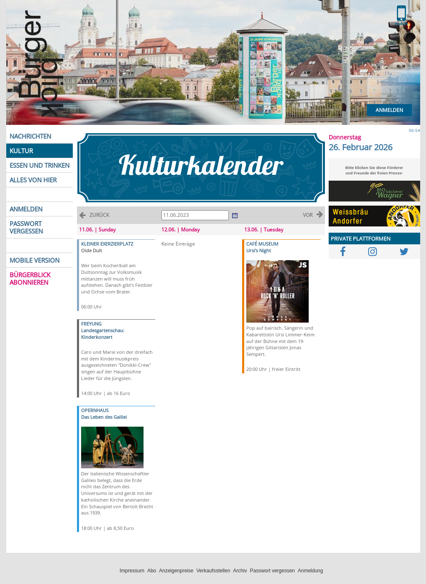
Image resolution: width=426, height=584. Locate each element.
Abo (151, 571)
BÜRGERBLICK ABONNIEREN (30, 278)
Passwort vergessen (272, 571)
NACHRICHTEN (30, 136)
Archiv (240, 571)
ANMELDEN (26, 209)
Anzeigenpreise (176, 571)
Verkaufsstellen (213, 571)
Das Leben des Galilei (104, 417)
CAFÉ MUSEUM (262, 244)
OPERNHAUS (95, 410)
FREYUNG (91, 324)
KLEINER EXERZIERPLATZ (107, 244)
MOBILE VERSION (34, 260)
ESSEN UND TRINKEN (39, 165)
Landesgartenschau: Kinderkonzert (102, 333)
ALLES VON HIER (33, 180)
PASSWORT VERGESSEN (26, 227)
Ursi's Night (258, 250)
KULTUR (21, 151)
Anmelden (389, 110)
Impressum (132, 571)
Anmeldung (310, 571)
